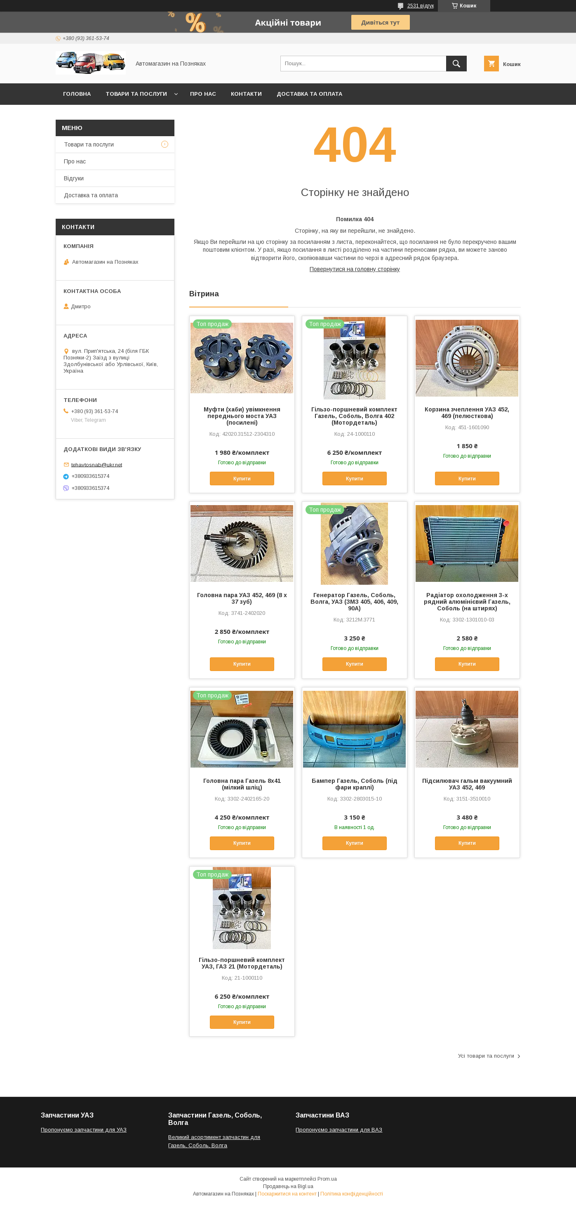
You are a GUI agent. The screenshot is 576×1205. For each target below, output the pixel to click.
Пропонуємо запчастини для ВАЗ (339, 1130)
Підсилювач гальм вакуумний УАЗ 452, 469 (467, 784)
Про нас (203, 94)
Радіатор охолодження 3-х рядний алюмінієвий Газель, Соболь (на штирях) (467, 602)
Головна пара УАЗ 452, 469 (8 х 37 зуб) (242, 598)
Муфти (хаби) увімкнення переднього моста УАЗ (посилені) (242, 416)
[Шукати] (456, 63)
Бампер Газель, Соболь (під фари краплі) (354, 784)
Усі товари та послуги (486, 1056)
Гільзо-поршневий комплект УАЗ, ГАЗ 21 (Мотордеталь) (242, 963)
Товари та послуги (136, 94)
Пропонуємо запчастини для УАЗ (84, 1130)
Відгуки (74, 178)
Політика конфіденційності (351, 1194)
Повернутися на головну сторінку (355, 269)
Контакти (246, 94)
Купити (242, 479)
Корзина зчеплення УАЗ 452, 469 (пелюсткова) (467, 412)
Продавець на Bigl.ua (288, 1186)
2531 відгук (420, 6)
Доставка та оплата (309, 94)
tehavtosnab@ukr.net (96, 464)
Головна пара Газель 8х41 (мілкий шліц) (242, 784)
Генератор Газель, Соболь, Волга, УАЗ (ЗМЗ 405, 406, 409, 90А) (354, 602)
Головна (77, 94)
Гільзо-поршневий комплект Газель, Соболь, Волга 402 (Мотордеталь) (354, 416)
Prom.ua (327, 1179)
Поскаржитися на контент (287, 1194)
